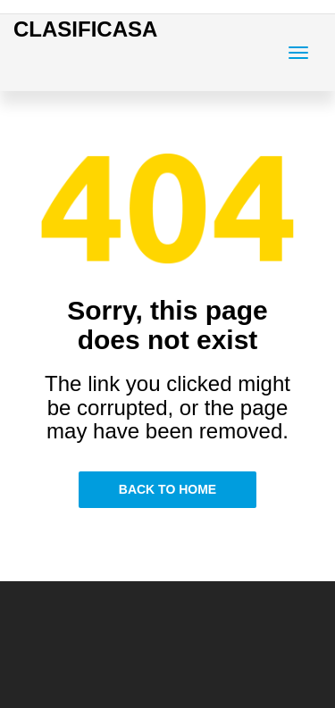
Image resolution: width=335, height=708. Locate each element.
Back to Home (167, 489)
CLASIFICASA (85, 29)
